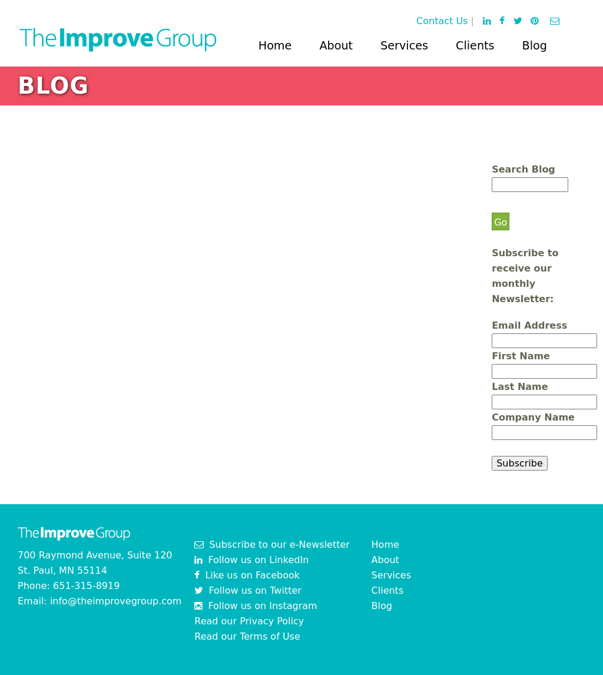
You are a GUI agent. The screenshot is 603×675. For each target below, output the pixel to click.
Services (404, 45)
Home (275, 45)
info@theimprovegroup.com (116, 601)
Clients (475, 45)
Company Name (533, 417)
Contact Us (442, 21)
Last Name (520, 386)
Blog (534, 45)
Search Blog (523, 169)
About (336, 45)
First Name (521, 356)
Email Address (529, 325)
